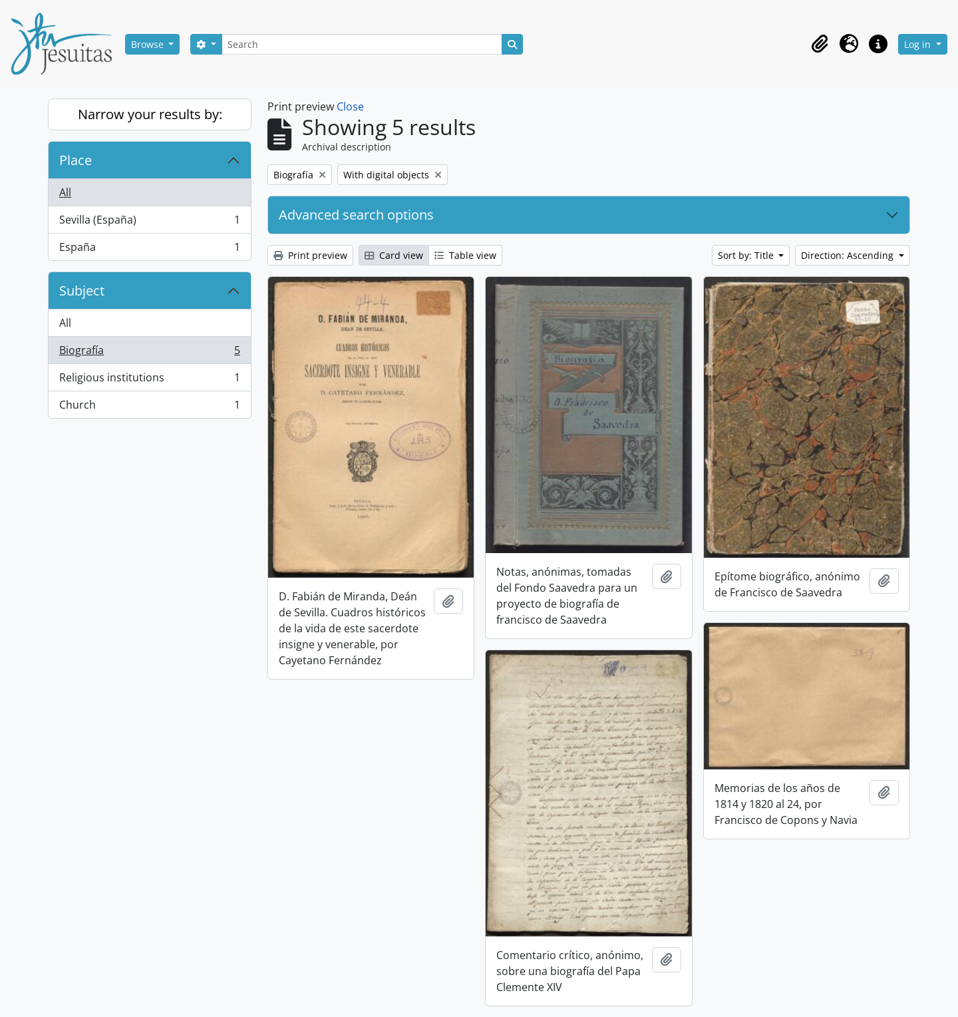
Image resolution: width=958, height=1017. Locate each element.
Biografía (149, 353)
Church (149, 407)
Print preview (310, 255)
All (65, 192)
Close (350, 106)
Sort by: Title (747, 255)
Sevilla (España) (149, 223)
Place (75, 160)
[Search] (362, 44)
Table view (465, 255)
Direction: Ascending (848, 255)
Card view (394, 255)
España (149, 249)
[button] (819, 44)
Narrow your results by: (150, 114)
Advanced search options (356, 215)
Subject (81, 291)
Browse (148, 44)
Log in (918, 44)
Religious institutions (149, 380)
